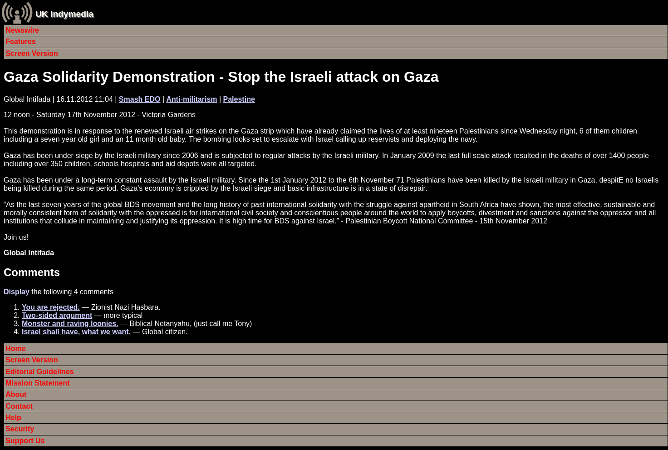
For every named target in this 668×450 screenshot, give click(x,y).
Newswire (22, 30)
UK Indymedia (64, 14)
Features (20, 41)
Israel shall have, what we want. (76, 332)
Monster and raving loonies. (70, 323)
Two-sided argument (57, 315)
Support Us (24, 441)
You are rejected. (51, 307)
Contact (19, 406)
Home (15, 348)
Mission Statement (37, 383)
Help (13, 417)
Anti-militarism (191, 99)
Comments (32, 272)
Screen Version (31, 53)
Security (19, 429)
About (15, 394)
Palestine (239, 99)
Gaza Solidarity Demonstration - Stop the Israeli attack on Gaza (221, 77)
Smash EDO (140, 99)
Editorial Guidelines (39, 372)
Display (16, 292)
